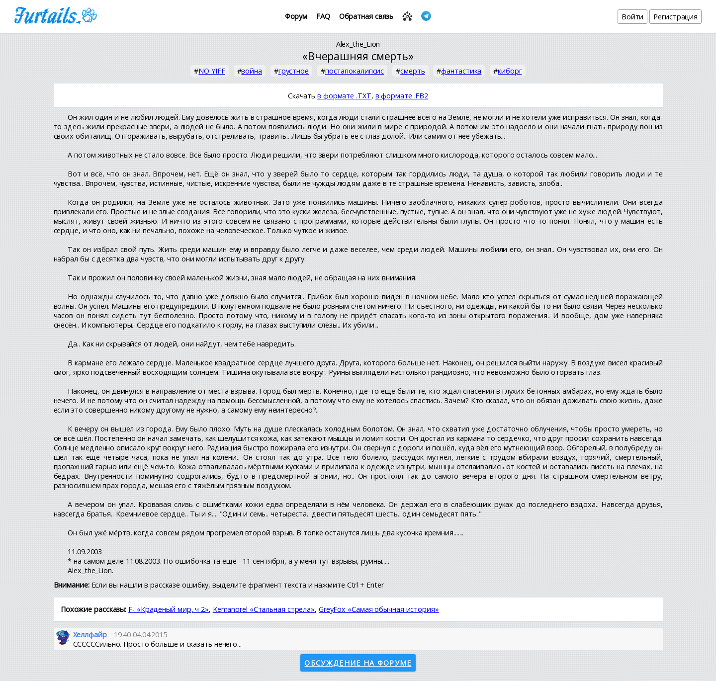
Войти (633, 16)
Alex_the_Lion (358, 44)
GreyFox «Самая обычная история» (379, 609)
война (251, 71)
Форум (296, 16)
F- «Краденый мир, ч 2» (168, 609)
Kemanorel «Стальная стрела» (264, 609)
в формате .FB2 (402, 95)
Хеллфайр (90, 634)
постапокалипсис (354, 71)
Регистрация (675, 16)
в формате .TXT (344, 95)
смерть (412, 71)
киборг (510, 71)
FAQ (323, 16)
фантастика (461, 71)
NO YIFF (211, 71)
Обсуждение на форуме (357, 663)
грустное (293, 71)
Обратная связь (366, 16)
